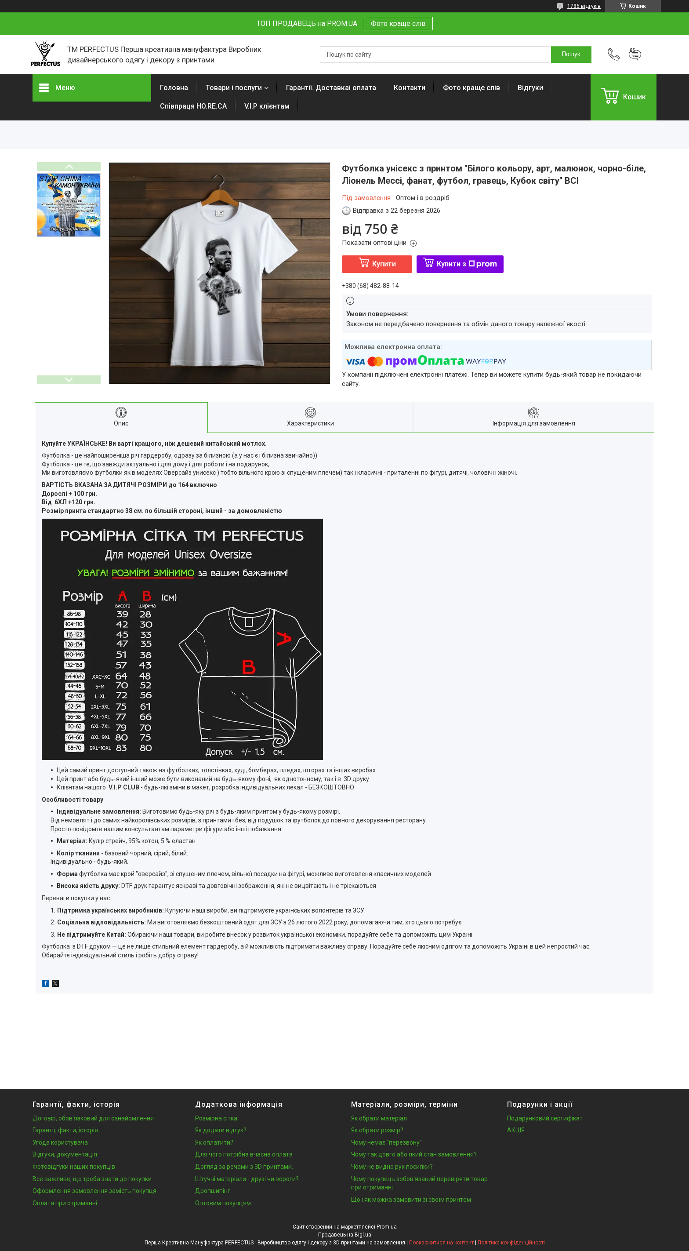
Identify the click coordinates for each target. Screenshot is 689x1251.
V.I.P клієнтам (267, 106)
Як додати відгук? (221, 1130)
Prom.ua (387, 1227)
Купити (384, 264)
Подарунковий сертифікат (545, 1118)
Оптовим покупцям (223, 1203)
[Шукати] (571, 54)
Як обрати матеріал (379, 1118)
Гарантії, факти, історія (65, 1130)
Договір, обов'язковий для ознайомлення (93, 1118)
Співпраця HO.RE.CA (193, 106)
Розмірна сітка (216, 1118)
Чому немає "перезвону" (386, 1142)
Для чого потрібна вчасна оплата (244, 1154)
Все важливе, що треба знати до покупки (92, 1178)
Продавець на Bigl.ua (344, 1235)
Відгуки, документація (65, 1154)
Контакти (409, 88)
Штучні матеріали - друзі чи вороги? (247, 1178)
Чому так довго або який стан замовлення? (414, 1154)
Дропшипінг (212, 1190)
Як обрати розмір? (377, 1130)
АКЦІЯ (516, 1130)
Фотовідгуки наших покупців (74, 1166)
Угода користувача (60, 1142)
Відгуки (530, 88)
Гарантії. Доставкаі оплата (331, 88)
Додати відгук (635, 54)
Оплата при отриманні (65, 1203)
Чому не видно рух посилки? (392, 1166)
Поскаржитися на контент (441, 1243)
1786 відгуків (584, 6)
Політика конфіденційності (511, 1243)
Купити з (467, 264)
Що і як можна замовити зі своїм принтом (411, 1199)
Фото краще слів (398, 23)
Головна (174, 88)
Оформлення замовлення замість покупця (94, 1190)
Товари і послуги (234, 88)
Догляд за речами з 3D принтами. (244, 1166)
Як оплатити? (214, 1142)
